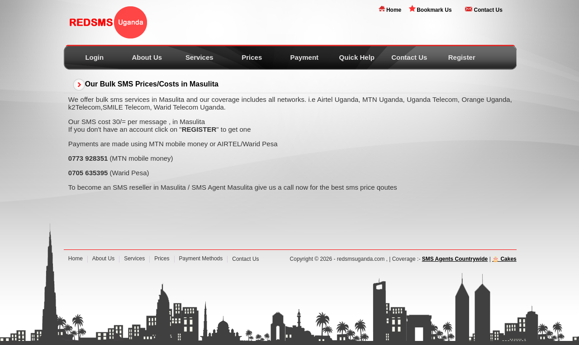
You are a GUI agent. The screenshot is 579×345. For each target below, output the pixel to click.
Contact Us (488, 10)
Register (461, 57)
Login (94, 57)
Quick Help (357, 57)
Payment (304, 57)
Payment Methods (201, 258)
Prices (252, 57)
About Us (147, 57)
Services (199, 57)
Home (393, 10)
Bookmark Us (434, 10)
